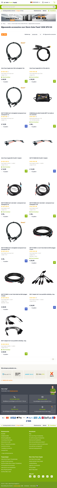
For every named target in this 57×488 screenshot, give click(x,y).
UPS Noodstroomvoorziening (8, 465)
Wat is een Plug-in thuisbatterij (36, 435)
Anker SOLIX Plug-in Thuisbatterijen (9, 459)
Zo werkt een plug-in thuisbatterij (36, 438)
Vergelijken (5, 81)
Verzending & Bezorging (6, 440)
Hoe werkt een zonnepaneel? (35, 446)
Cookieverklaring (33, 463)
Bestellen (3, 433)
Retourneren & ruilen (6, 442)
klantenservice (14, 391)
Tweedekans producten (6, 448)
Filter (4, 34)
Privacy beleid (32, 467)
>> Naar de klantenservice (7, 453)
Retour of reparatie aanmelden (8, 444)
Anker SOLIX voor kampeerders (8, 467)
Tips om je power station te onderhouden (38, 444)
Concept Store (4, 450)
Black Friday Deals (33, 469)
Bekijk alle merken (6, 380)
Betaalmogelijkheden (6, 438)
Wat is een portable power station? (37, 442)
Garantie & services (5, 446)
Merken (44, 10)
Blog (30, 433)
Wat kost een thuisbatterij (35, 440)
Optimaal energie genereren (35, 448)
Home (9, 23)
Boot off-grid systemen (6, 469)
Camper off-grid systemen (7, 461)
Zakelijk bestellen (5, 435)
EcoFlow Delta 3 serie (6, 471)
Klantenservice (37, 10)
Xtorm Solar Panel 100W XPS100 (19, 23)
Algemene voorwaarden (34, 465)
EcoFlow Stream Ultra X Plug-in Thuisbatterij (11, 463)
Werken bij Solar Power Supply (36, 461)
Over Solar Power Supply (34, 459)
